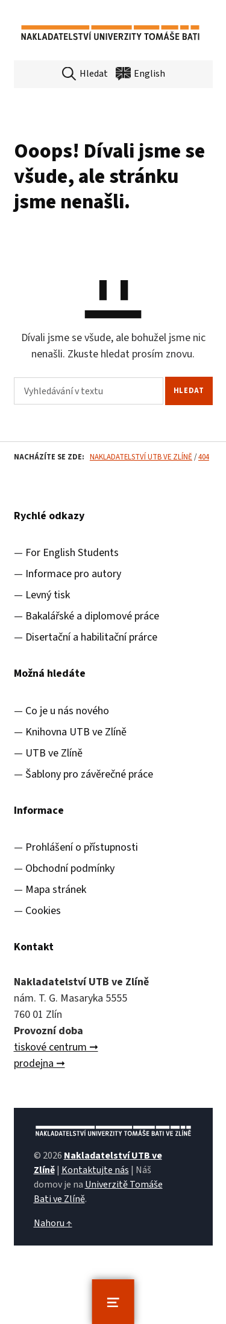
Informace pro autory (73, 573)
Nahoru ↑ (53, 1223)
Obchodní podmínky (70, 868)
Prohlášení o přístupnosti (81, 847)
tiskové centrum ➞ (56, 1047)
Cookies (43, 910)
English (149, 73)
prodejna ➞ (39, 1063)
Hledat (94, 73)
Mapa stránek (55, 889)
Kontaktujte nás (95, 1170)
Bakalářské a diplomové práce (92, 616)
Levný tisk (47, 595)
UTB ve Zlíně (54, 753)
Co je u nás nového (67, 710)
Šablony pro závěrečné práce (89, 774)
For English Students (72, 552)
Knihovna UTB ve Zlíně (76, 732)
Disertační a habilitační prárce (91, 637)
